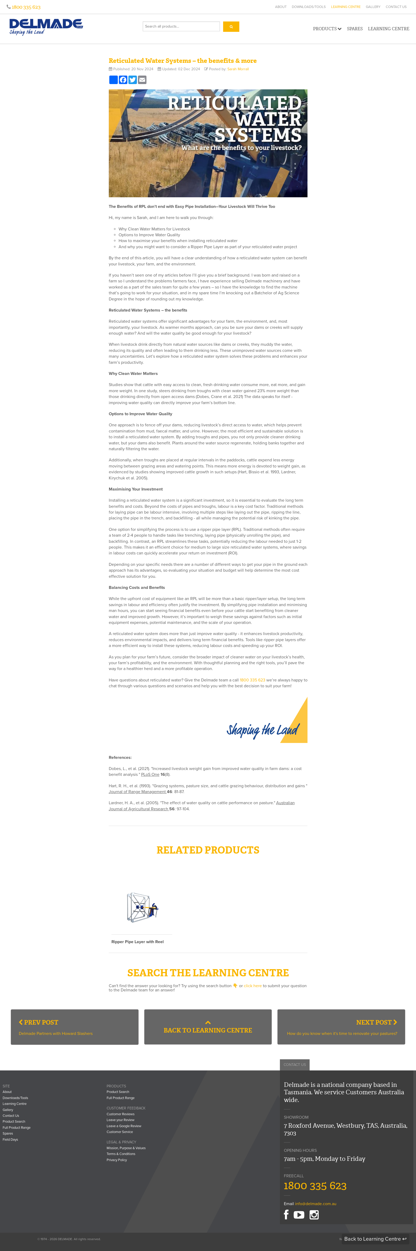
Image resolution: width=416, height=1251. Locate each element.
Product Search (14, 1121)
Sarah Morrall (238, 69)
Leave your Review (121, 1120)
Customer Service (120, 1132)
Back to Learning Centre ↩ (375, 1239)
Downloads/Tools (309, 7)
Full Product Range (17, 1128)
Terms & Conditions (121, 1154)
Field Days (10, 1140)
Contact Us (396, 7)
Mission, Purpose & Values (126, 1148)
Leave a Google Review (124, 1126)
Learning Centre (346, 7)
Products (327, 29)
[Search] (231, 26)
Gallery (373, 7)
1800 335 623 (26, 6)
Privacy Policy (117, 1160)
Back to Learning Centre (208, 1027)
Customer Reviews (121, 1114)
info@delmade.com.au (315, 1203)
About (281, 7)
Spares (355, 29)
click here (253, 985)
